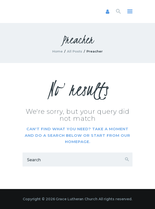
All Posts (74, 51)
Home (57, 51)
